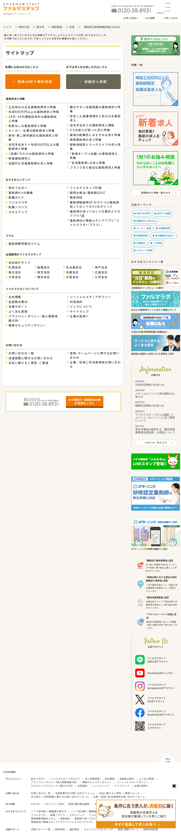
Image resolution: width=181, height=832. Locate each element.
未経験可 (140, 243)
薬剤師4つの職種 (21, 193)
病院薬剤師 (142, 235)
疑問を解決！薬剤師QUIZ (87, 193)
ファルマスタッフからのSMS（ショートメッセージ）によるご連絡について (155, 416)
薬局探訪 (76, 197)
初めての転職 (164, 213)
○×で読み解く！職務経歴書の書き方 (91, 811)
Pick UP (35, 804)
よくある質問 (18, 311)
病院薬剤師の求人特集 (86, 140)
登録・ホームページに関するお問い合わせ (94, 355)
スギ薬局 (157, 243)
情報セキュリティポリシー (28, 325)
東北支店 (15, 272)
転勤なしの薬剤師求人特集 (28, 126)
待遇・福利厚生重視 (78, 804)
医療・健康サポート (128, 829)
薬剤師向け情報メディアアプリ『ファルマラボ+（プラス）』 (94, 222)
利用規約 (76, 302)
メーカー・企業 (143, 228)
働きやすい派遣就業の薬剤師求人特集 (95, 109)
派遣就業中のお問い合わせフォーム (74, 793)
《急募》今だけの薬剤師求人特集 (31, 154)
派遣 (72, 27)
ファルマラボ (18, 202)
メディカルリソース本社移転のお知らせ (155, 394)
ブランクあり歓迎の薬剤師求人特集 (95, 167)
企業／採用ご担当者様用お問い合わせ (95, 364)
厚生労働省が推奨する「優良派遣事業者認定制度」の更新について (155, 430)
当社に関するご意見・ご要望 (28, 363)
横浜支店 (43, 277)
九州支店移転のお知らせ (155, 383)
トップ (7, 27)
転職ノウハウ (18, 207)
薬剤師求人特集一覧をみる (156, 192)
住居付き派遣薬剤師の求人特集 (31, 163)
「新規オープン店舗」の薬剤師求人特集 (94, 156)
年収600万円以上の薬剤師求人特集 (34, 112)
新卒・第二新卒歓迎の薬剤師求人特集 (33, 137)
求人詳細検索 (92, 778)
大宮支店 (15, 277)
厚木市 (40, 27)
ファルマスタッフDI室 (86, 188)
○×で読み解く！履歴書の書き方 (48, 811)
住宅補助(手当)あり (165, 235)
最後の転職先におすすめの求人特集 (95, 135)
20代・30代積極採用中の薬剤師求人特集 (33, 119)
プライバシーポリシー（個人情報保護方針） (33, 318)
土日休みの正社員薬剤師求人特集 (32, 107)
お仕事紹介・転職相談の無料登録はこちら (84, 401)
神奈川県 (24, 27)
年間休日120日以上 (146, 220)
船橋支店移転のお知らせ (155, 404)
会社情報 (15, 297)
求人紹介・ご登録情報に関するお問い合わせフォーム (60, 796)
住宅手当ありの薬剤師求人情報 (92, 125)
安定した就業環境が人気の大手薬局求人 (95, 118)
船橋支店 (43, 267)
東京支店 (43, 272)
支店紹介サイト (20, 263)
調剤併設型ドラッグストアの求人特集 (95, 146)
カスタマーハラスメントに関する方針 (52, 785)
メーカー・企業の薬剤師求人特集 (32, 130)
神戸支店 (101, 267)
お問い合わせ (171, 18)
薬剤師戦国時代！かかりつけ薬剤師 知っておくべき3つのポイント (94, 204)
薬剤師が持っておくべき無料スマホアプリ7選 (95, 213)
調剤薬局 (56, 27)
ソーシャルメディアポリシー (90, 297)
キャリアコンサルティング (98, 829)
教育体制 (60, 829)
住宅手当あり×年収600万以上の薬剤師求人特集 (34, 146)
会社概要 (150, 18)
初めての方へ (18, 188)
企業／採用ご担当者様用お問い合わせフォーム (119, 796)
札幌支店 (15, 267)
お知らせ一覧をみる (156, 443)
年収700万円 (142, 213)
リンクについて (81, 306)
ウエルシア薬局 (144, 250)
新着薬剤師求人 (20, 158)
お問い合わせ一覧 (21, 353)
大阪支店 (72, 277)
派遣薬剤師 (164, 228)
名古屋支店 (74, 267)
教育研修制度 (150, 829)
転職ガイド (16, 197)
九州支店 (101, 277)
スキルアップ (18, 212)
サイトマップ (79, 311)
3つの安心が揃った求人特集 (90, 130)
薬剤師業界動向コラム (24, 244)
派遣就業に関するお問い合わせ (31, 358)
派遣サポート (18, 306)
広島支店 (101, 272)
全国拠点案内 (18, 302)
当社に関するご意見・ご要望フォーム (119, 793)
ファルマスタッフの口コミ (65, 778)
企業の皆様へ (131, 18)
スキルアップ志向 (54, 804)
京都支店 (72, 272)
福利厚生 (74, 829)
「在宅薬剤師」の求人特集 (87, 163)
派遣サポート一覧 (41, 829)
